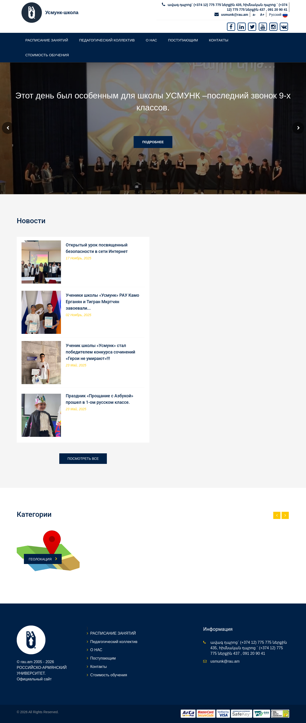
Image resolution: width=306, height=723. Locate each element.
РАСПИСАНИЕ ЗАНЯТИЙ (46, 40)
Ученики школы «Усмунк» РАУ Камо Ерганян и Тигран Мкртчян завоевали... (102, 302)
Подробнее (153, 142)
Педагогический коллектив (107, 40)
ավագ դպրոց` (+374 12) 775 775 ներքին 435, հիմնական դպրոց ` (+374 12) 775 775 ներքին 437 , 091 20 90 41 (248, 647)
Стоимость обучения (47, 55)
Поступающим (183, 40)
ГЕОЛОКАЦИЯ (43, 558)
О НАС (151, 40)
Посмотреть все (83, 459)
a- (254, 15)
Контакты (218, 40)
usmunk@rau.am (234, 15)
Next (298, 128)
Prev (8, 128)
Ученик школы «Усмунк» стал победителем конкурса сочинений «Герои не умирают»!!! (100, 352)
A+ (262, 15)
